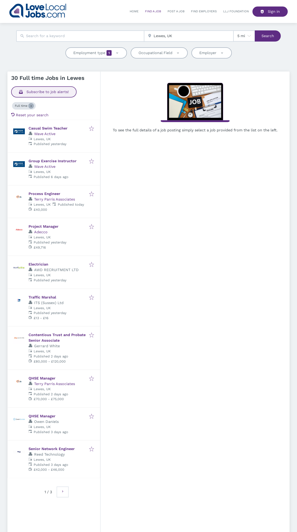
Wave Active (44, 134)
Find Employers (204, 11)
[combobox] (80, 36)
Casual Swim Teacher (48, 128)
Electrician (38, 264)
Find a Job (153, 11)
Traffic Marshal (42, 297)
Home (134, 11)
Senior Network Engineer (52, 449)
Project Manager (43, 226)
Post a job (176, 11)
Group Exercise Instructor (53, 161)
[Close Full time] (31, 106)
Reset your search (29, 115)
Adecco (41, 232)
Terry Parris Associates (54, 199)
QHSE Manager (42, 378)
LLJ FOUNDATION (236, 11)
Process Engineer (44, 193)
